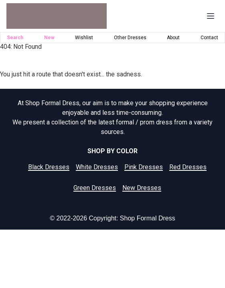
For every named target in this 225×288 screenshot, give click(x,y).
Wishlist (84, 37)
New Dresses (141, 188)
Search (15, 37)
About (173, 37)
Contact (209, 37)
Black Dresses (48, 167)
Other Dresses (130, 37)
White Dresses (97, 167)
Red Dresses (188, 167)
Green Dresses (94, 188)
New (49, 37)
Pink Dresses (143, 167)
